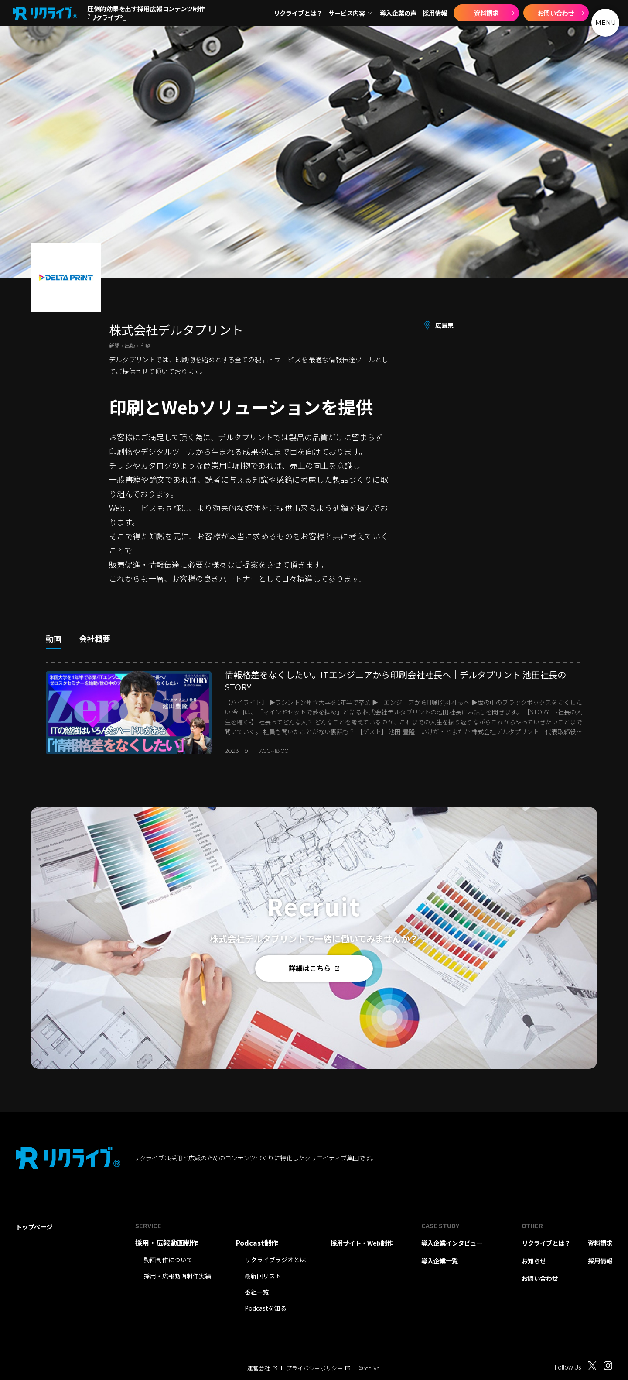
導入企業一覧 (439, 1260)
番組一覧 (257, 1292)
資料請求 (486, 12)
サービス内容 (346, 13)
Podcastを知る (266, 1308)
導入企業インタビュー (451, 1242)
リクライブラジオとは (275, 1260)
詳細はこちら (314, 968)
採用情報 (435, 13)
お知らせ (534, 1260)
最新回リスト (263, 1276)
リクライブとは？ (297, 13)
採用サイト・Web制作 (362, 1242)
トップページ (34, 1226)
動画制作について (168, 1260)
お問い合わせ (556, 12)
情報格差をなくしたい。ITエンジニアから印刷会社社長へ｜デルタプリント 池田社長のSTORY (395, 680)
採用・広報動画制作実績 (177, 1276)
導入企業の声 (398, 13)
